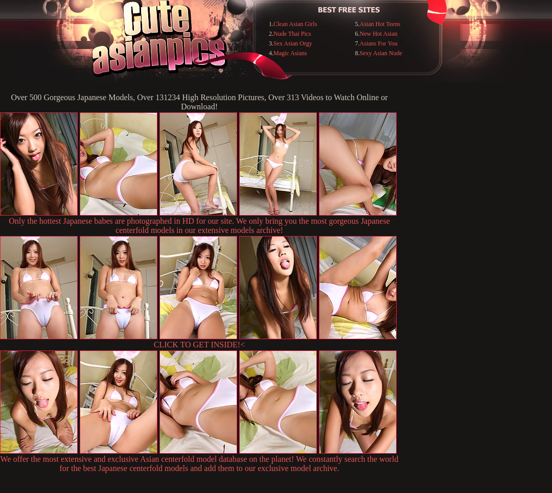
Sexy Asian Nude (381, 53)
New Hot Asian (379, 33)
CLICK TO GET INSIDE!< (199, 344)
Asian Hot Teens (380, 24)
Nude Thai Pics (292, 33)
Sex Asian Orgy (292, 43)
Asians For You (379, 43)
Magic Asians (290, 53)
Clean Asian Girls (295, 24)
